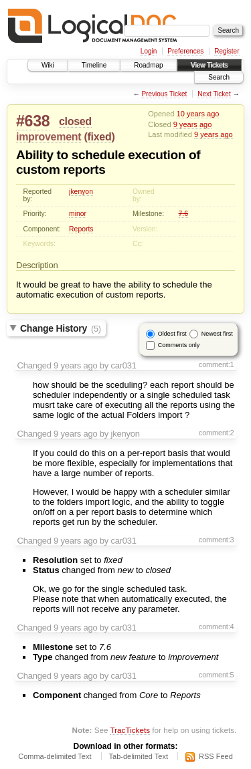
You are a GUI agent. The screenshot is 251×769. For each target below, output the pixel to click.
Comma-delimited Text (54, 756)
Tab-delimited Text (138, 756)
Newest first (217, 333)
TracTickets (130, 730)
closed (75, 121)
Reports (81, 229)
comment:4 (216, 627)
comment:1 (216, 364)
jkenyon (81, 191)
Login (149, 51)
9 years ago (192, 124)
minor (77, 213)
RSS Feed (216, 756)
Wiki (47, 65)
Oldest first (172, 333)
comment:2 (216, 433)
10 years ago (198, 114)
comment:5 (216, 675)
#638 (33, 121)
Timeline (94, 65)
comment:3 (216, 540)
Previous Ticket (164, 94)
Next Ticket (213, 94)
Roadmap (148, 65)
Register (226, 51)
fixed (100, 136)
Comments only (179, 345)
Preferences (185, 51)
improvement (48, 136)
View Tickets (209, 65)
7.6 (183, 213)
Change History (60, 328)
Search (219, 77)
